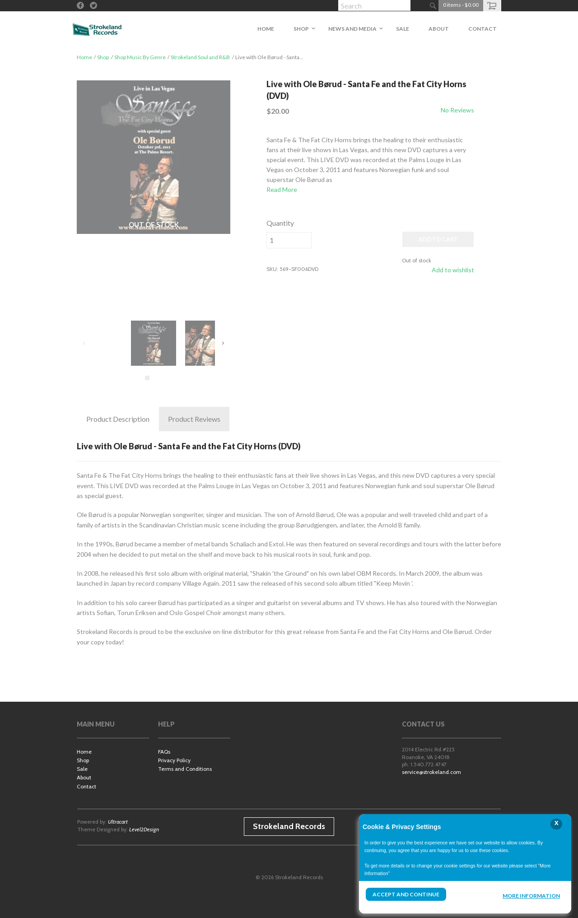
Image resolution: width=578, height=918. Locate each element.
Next (222, 343)
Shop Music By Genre (140, 57)
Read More (281, 189)
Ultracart (118, 821)
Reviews (194, 419)
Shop (103, 57)
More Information (531, 895)
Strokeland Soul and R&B (200, 57)
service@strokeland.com (431, 772)
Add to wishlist (453, 270)
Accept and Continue (406, 894)
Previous (84, 343)
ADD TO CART (438, 239)
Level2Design (144, 829)
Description (117, 419)
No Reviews (457, 110)
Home (84, 57)
